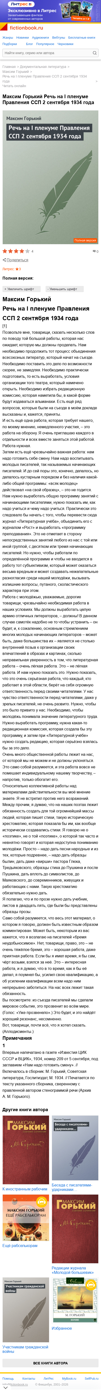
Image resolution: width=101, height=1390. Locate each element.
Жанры (7, 37)
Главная (9, 67)
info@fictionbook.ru (15, 1384)
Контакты (28, 1378)
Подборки (9, 44)
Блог (29, 44)
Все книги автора (50, 1363)
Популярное (45, 44)
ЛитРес (48, 1378)
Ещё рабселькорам (19, 1246)
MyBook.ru (69, 1378)
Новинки (22, 37)
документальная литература (43, 67)
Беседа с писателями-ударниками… (72, 1187)
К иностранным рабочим (24, 1189)
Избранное (62, 1328)
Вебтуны (58, 37)
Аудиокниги (40, 37)
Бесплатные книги (81, 37)
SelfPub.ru (92, 1378)
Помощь (8, 1378)
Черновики (65, 44)
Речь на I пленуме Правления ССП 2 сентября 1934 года (44, 78)
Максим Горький (15, 72)
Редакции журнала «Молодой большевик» (73, 1270)
